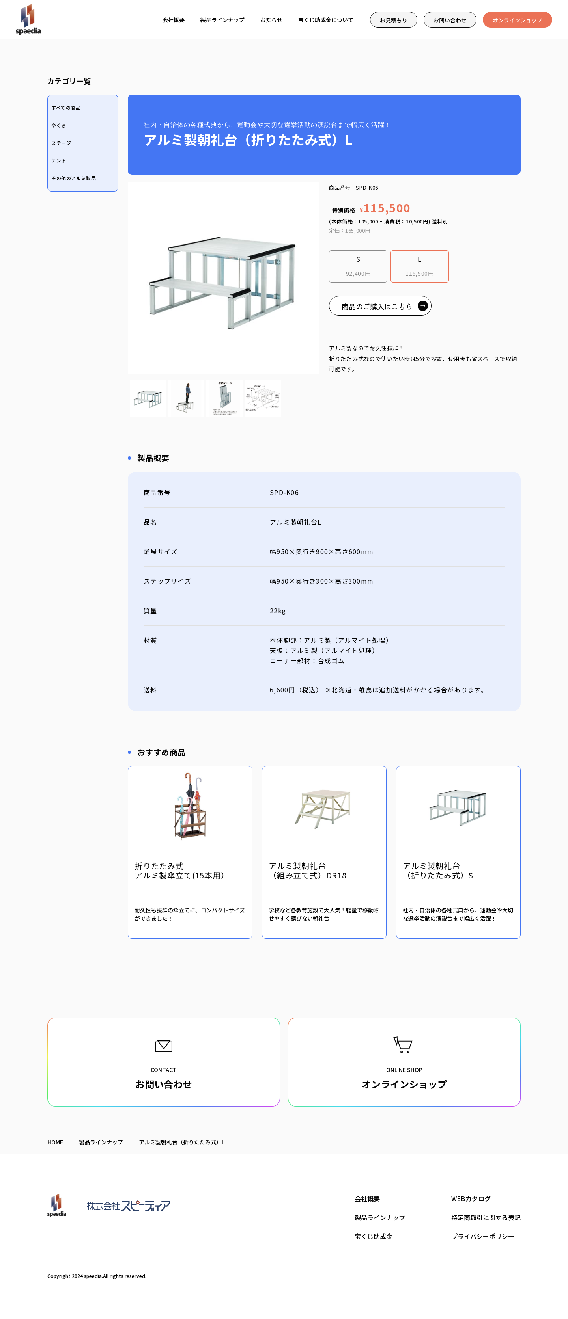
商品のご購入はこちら (377, 306)
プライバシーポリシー (482, 1236)
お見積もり (393, 20)
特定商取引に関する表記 (486, 1217)
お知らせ (271, 20)
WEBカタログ (471, 1198)
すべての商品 (66, 107)
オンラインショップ (517, 20)
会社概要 (174, 20)
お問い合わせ (450, 20)
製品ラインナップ (222, 20)
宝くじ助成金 (373, 1236)
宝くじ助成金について (325, 20)
